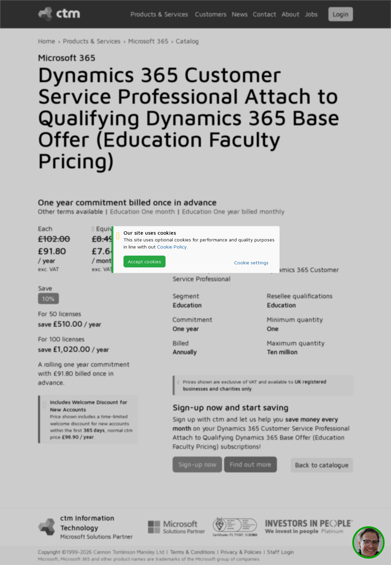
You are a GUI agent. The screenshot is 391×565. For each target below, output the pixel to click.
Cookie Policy (172, 247)
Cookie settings (251, 262)
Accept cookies (144, 261)
